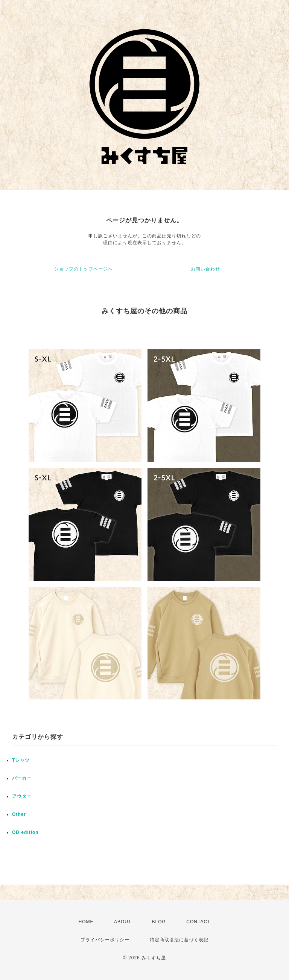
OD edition (25, 832)
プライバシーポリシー (105, 939)
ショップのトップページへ (83, 269)
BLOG (159, 921)
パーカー (22, 778)
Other (19, 814)
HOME (86, 921)
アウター (22, 796)
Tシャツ (21, 760)
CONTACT (198, 921)
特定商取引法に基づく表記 (179, 939)
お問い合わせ (205, 269)
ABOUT (122, 921)
